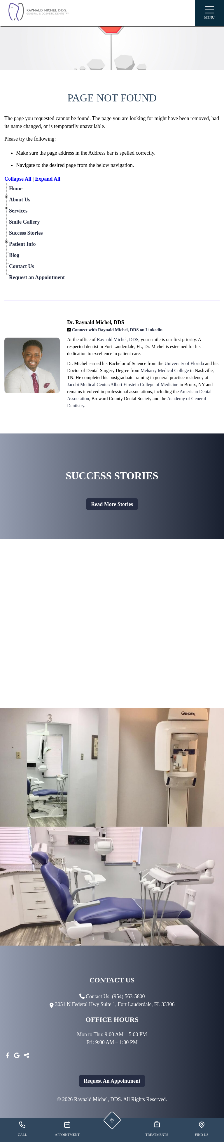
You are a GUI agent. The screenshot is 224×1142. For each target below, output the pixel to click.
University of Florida (184, 363)
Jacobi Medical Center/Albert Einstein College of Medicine (122, 384)
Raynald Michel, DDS (118, 339)
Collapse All (18, 179)
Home (15, 188)
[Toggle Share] (26, 1055)
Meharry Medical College (165, 370)
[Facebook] (8, 1055)
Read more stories (112, 504)
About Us (19, 200)
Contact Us (21, 266)
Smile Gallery (24, 222)
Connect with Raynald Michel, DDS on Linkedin (117, 329)
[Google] (17, 1055)
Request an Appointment (37, 277)
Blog (14, 255)
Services (18, 211)
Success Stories (26, 233)
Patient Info (22, 244)
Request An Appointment (112, 1081)
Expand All (47, 179)
